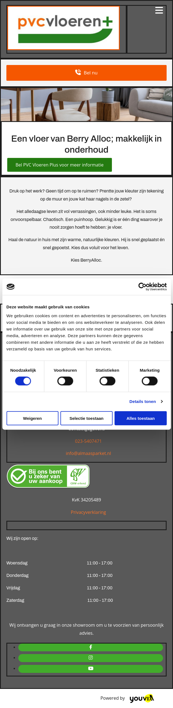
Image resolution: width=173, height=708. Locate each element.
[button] (86, 73)
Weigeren (32, 418)
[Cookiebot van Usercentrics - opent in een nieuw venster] (142, 287)
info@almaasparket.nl (88, 453)
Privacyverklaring (88, 512)
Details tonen (142, 401)
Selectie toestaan (86, 418)
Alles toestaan (140, 418)
